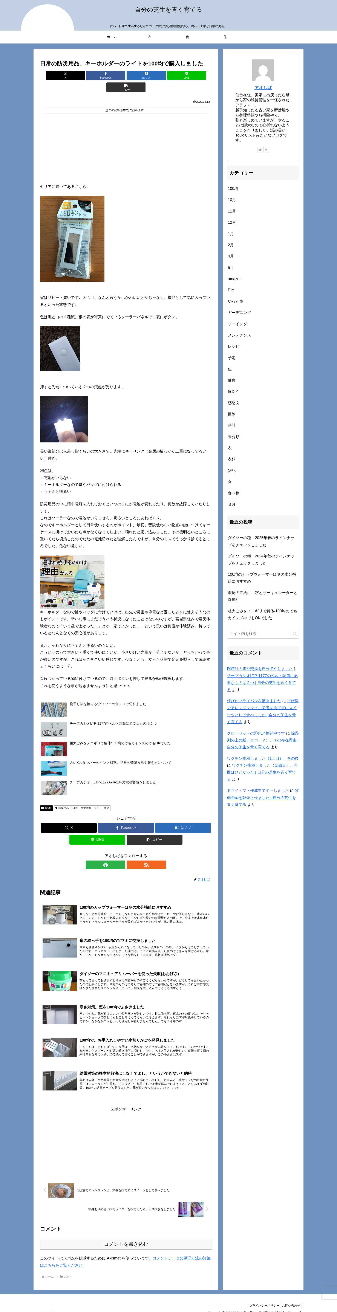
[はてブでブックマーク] (126, 75)
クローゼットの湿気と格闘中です (256, 733)
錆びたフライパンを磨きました (254, 701)
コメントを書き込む (126, 1237)
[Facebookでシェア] (97, 75)
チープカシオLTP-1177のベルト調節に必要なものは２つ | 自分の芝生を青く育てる (262, 683)
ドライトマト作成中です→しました (258, 790)
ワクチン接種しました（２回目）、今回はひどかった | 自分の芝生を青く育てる (262, 772)
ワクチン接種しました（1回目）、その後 (263, 758)
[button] (184, 75)
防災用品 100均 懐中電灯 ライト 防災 (82, 796)
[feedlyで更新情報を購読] (121, 853)
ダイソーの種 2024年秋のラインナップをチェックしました (261, 559)
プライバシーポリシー (262, 1298)
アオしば (263, 87)
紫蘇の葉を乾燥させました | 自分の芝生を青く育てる (263, 797)
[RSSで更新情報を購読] (131, 853)
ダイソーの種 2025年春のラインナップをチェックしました (261, 541)
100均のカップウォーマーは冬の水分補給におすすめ (262, 577)
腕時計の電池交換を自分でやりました (260, 669)
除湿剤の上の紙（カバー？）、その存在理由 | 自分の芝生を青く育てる (263, 740)
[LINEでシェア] (154, 75)
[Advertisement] (126, 136)
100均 (46, 796)
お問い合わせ (290, 1298)
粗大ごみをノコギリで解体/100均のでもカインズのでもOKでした (262, 614)
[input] (263, 634)
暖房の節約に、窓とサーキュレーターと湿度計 (262, 596)
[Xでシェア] (68, 75)
